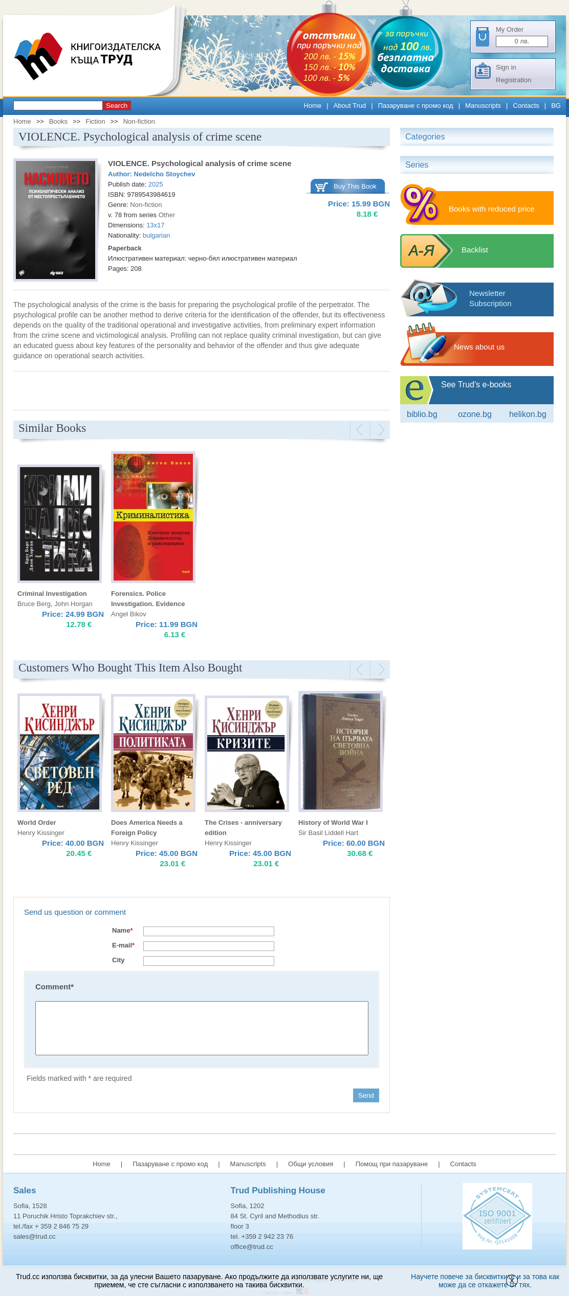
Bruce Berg (34, 604)
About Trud (350, 105)
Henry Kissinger (40, 833)
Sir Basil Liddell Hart (328, 833)
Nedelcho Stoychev (164, 174)
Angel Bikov (128, 614)
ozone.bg (475, 414)
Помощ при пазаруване (392, 1164)
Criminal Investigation (52, 593)
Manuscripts (483, 105)
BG (556, 105)
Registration (513, 80)
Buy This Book (355, 186)
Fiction (95, 121)
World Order (36, 822)
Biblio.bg (422, 414)
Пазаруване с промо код (415, 105)
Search (116, 105)
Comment (54, 986)
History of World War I (333, 822)
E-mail (123, 945)
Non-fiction (139, 121)
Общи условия (310, 1164)
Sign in (506, 67)
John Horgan (73, 604)
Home (313, 105)
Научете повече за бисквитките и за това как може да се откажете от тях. (485, 1280)
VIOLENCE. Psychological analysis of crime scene (199, 163)
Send (366, 1095)
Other (167, 215)
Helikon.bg (527, 414)
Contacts (526, 105)
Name (122, 930)
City (118, 960)
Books (58, 121)
